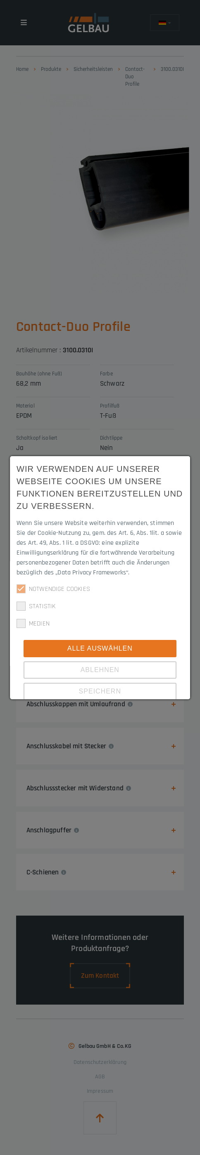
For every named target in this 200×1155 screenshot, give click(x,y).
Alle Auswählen (100, 648)
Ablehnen (100, 669)
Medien (33, 623)
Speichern (100, 691)
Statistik (36, 606)
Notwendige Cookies (53, 588)
